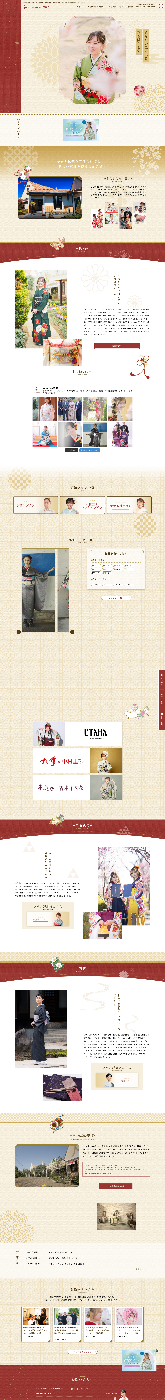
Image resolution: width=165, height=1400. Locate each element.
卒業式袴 (112, 6)
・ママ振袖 (73, 1344)
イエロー (108, 567)
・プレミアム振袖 (76, 1359)
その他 (107, 571)
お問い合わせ (102, 1385)
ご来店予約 (161, 679)
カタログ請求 (161, 719)
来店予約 (78, 1385)
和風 (96, 583)
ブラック (96, 571)
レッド (107, 563)
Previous (19, 588)
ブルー (95, 563)
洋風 (131, 583)
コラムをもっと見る (91, 1219)
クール (119, 583)
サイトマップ (77, 1393)
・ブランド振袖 (75, 1355)
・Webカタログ (75, 1351)
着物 (121, 6)
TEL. (145, 6)
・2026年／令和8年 (101, 1341)
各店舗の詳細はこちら (90, 1284)
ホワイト (131, 567)
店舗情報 (129, 6)
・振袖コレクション (77, 1348)
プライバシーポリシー (92, 1393)
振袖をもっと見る (125, 596)
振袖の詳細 (124, 346)
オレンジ (119, 567)
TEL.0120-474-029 (33, 1351)
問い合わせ (161, 699)
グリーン (96, 567)
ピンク (118, 563)
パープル (131, 563)
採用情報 (69, 1385)
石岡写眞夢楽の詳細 (124, 1048)
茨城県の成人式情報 (96, 6)
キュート (108, 583)
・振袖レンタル (75, 1341)
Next (72, 588)
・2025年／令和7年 (101, 1337)
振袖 (78, 6)
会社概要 (68, 1393)
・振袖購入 (73, 1337)
